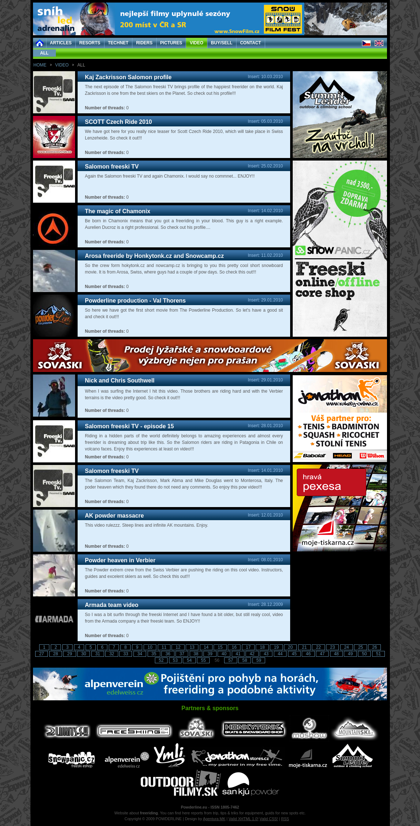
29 (69, 653)
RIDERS (144, 42)
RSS (285, 819)
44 (280, 653)
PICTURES (171, 42)
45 (294, 653)
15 (220, 647)
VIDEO (196, 42)
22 (318, 647)
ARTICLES (61, 42)
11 (164, 647)
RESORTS (89, 42)
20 (290, 647)
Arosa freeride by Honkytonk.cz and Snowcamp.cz (154, 256)
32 (111, 653)
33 (125, 653)
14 (206, 647)
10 (150, 647)
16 (234, 647)
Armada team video (112, 605)
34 (139, 653)
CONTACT (250, 42)
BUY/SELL (221, 42)
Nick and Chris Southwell (120, 380)
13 (192, 647)
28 (55, 653)
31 (97, 653)
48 (336, 653)
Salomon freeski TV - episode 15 (129, 426)
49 (350, 653)
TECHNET (118, 42)
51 (378, 653)
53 (175, 660)
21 (304, 647)
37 (182, 653)
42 (252, 653)
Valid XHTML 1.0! (243, 819)
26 (374, 647)
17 (248, 647)
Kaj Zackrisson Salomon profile (128, 77)
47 (322, 653)
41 (238, 653)
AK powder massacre (114, 516)
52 (161, 660)
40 (224, 653)
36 (167, 653)
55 (203, 660)
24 (346, 647)
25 (360, 647)
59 (258, 660)
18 (262, 647)
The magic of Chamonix (117, 211)
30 (83, 653)
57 (230, 660)
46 (308, 653)
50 (364, 653)
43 (266, 653)
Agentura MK (214, 819)
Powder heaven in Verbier (120, 560)
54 (189, 660)
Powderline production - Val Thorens (135, 300)
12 (178, 647)
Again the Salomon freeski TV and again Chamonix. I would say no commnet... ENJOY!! (170, 176)
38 (196, 653)
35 (154, 653)
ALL (44, 53)
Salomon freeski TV (112, 166)
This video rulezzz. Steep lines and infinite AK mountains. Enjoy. (146, 525)
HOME (39, 65)
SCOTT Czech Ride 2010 (118, 122)
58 (244, 660)
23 (332, 647)
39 (209, 653)
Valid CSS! (269, 819)
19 (276, 647)
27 (41, 653)
